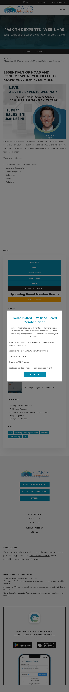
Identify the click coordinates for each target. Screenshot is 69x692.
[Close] (60, 312)
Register (34, 374)
